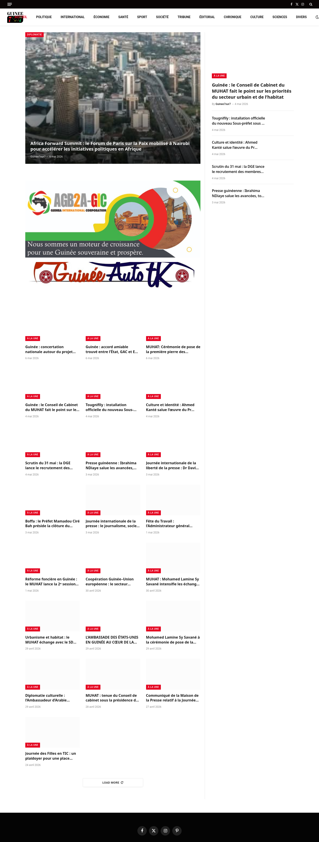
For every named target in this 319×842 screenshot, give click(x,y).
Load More (112, 782)
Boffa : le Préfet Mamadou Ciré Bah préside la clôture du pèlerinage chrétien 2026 (52, 524)
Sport (142, 17)
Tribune (184, 17)
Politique (44, 17)
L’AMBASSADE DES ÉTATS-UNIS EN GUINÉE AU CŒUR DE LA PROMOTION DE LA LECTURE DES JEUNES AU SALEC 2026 (112, 640)
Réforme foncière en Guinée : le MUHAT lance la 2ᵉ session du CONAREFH (51, 582)
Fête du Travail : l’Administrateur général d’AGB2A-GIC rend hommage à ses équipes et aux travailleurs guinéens (173, 524)
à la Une (32, 338)
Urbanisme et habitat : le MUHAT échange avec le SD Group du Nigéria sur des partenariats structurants (49, 640)
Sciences (279, 17)
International (73, 17)
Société (162, 17)
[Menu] (9, 4)
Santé (123, 17)
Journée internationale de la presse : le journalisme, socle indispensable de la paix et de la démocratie (112, 524)
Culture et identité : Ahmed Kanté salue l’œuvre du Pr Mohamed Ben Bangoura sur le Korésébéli (171, 407)
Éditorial (207, 17)
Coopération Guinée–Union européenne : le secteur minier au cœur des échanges (112, 582)
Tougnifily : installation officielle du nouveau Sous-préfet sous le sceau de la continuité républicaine (110, 407)
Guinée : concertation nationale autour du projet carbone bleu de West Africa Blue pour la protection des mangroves (50, 349)
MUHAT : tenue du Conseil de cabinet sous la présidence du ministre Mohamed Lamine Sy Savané (112, 698)
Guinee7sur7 (37, 156)
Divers (301, 17)
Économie (101, 17)
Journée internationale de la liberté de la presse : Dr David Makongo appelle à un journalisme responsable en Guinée (172, 466)
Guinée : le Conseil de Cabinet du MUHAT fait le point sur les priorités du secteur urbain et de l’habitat (51, 407)
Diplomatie (34, 34)
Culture (257, 17)
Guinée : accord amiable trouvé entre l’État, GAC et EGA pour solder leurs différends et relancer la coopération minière (113, 349)
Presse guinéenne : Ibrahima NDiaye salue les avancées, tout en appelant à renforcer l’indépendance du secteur (111, 466)
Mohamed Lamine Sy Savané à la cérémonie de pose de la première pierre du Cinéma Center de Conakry (173, 640)
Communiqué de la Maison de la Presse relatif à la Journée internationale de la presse (172, 698)
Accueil (21, 17)
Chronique (232, 17)
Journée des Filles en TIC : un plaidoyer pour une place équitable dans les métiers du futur (51, 756)
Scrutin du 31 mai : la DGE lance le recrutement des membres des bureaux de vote (52, 466)
